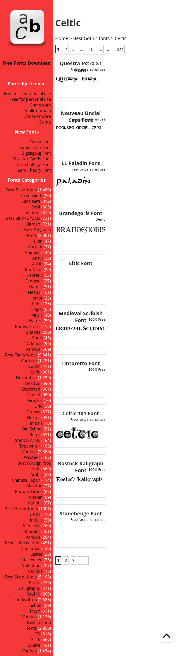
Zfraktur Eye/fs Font (32, 159)
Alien (38, 241)
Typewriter (29, 446)
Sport (37, 338)
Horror (33, 417)
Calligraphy (29, 588)
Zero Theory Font (34, 170)
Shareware (40, 105)
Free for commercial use (27, 93)
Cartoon (29, 360)
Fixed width (31, 195)
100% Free (96, 319)
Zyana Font (40, 141)
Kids (36, 303)
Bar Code (34, 269)
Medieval (31, 525)
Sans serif (31, 201)
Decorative (26, 377)
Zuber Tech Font (35, 147)
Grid (38, 406)
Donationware (37, 116)
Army (37, 258)
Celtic (35, 514)
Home (61, 38)
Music (37, 315)
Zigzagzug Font (36, 153)
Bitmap (33, 224)
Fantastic (34, 281)
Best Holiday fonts (22, 542)
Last (118, 49)
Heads (34, 292)
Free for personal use (30, 99)
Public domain (37, 110)
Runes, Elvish (27, 326)
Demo (45, 122)
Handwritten (24, 599)
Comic (34, 366)
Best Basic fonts (21, 190)
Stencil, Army (27, 440)
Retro (35, 434)
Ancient (35, 246)
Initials (36, 423)
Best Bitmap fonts (23, 218)
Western (32, 457)
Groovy (33, 412)
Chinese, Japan (26, 480)
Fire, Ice (35, 400)
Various (33, 212)
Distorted (31, 389)
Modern (32, 531)
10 (91, 49)
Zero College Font (34, 164)
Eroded (33, 394)
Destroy (32, 383)
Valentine (31, 565)
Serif (36, 207)
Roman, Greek (29, 491)
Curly (35, 372)
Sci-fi (35, 639)
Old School (32, 429)
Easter (37, 554)
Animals (32, 252)
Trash (34, 611)
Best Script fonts (21, 577)
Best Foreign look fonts (34, 465)
